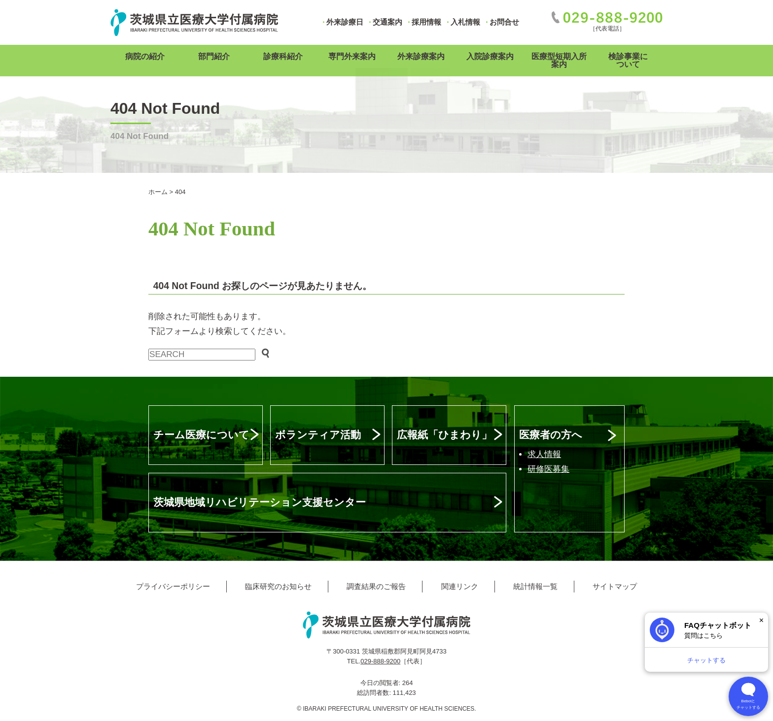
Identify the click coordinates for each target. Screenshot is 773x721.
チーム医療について (201, 434)
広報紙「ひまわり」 (444, 434)
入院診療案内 (490, 56)
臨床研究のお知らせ (278, 586)
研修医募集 (548, 469)
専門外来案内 (352, 56)
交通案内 (387, 22)
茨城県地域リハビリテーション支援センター (259, 502)
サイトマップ (615, 586)
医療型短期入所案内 (559, 60)
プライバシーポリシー (173, 586)
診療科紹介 (283, 56)
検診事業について (628, 60)
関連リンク (459, 586)
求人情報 (544, 454)
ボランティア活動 (318, 434)
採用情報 (426, 22)
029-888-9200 (380, 661)
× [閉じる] (761, 620)
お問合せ (504, 22)
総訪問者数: (374, 692)
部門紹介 (214, 56)
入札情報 (465, 22)
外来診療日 (344, 22)
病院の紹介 (145, 56)
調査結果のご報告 (376, 586)
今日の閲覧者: (381, 683)
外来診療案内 (421, 56)
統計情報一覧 (535, 586)
